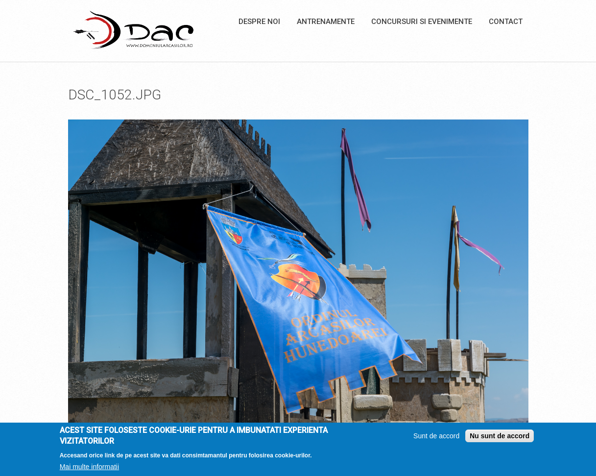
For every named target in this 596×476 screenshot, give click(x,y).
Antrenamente (326, 21)
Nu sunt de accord (499, 439)
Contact (506, 21)
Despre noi (259, 21)
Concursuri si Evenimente (421, 21)
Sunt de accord (436, 439)
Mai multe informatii (89, 470)
